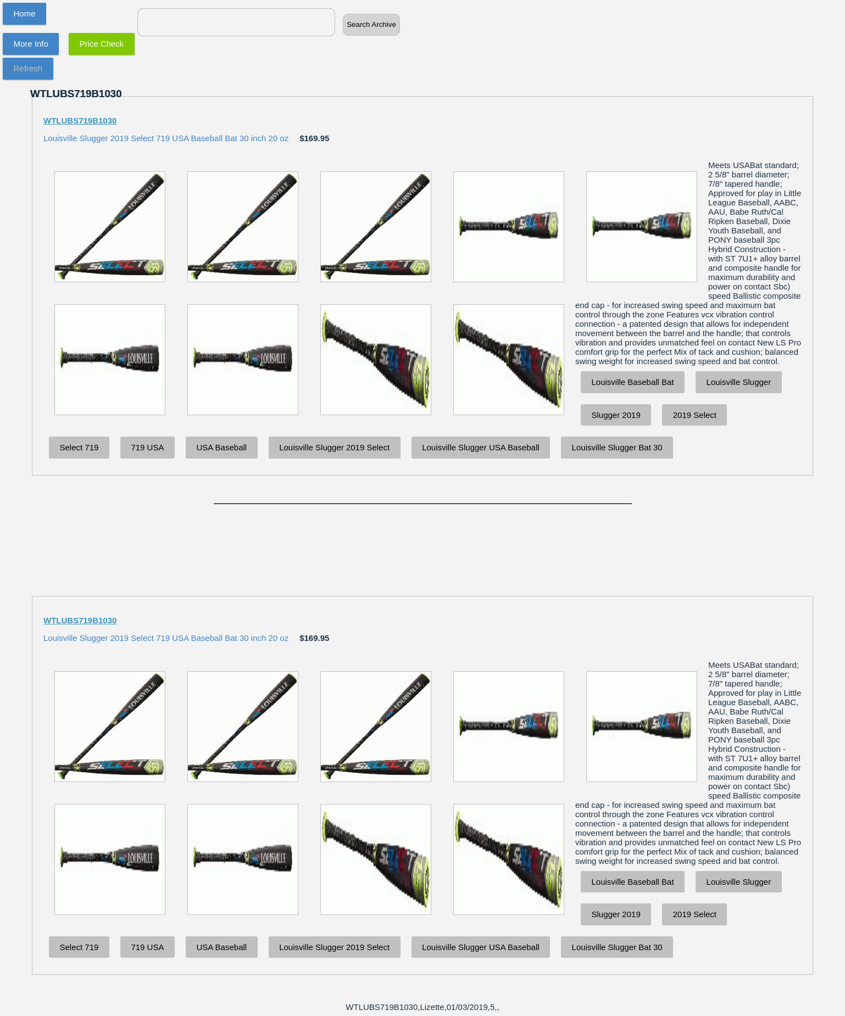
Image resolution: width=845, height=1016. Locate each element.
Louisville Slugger (739, 382)
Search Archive (371, 24)
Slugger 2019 (616, 415)
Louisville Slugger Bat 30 (617, 447)
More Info (31, 43)
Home (25, 13)
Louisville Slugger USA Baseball (480, 447)
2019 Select (694, 415)
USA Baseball (221, 447)
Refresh (28, 68)
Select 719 (79, 447)
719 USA (147, 447)
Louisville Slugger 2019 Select (334, 447)
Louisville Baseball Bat (633, 382)
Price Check (102, 43)
